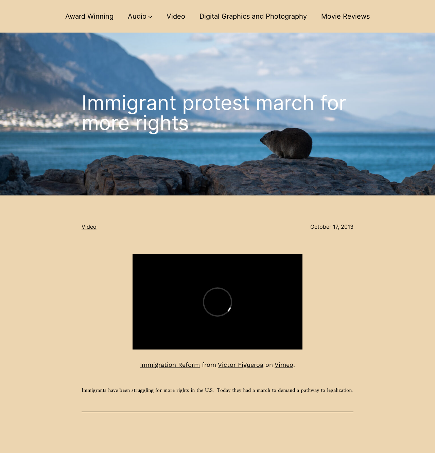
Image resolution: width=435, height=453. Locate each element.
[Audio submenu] (150, 16)
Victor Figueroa (240, 364)
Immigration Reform (170, 364)
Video (89, 226)
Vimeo (284, 364)
